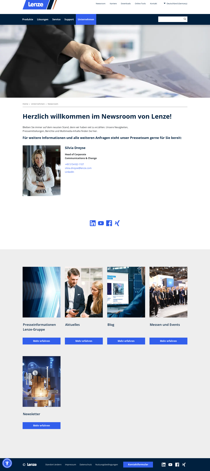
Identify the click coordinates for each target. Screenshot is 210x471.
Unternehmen (86, 19)
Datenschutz (86, 464)
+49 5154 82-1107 (74, 164)
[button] (7, 463)
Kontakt (153, 3)
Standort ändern (53, 464)
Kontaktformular (138, 464)
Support (69, 19)
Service (56, 19)
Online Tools (140, 3)
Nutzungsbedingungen (106, 464)
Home (25, 103)
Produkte (27, 19)
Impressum (70, 464)
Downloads (126, 3)
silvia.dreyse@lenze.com (78, 168)
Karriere (113, 3)
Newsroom (100, 3)
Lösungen (42, 19)
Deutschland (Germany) (175, 3)
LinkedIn (69, 171)
